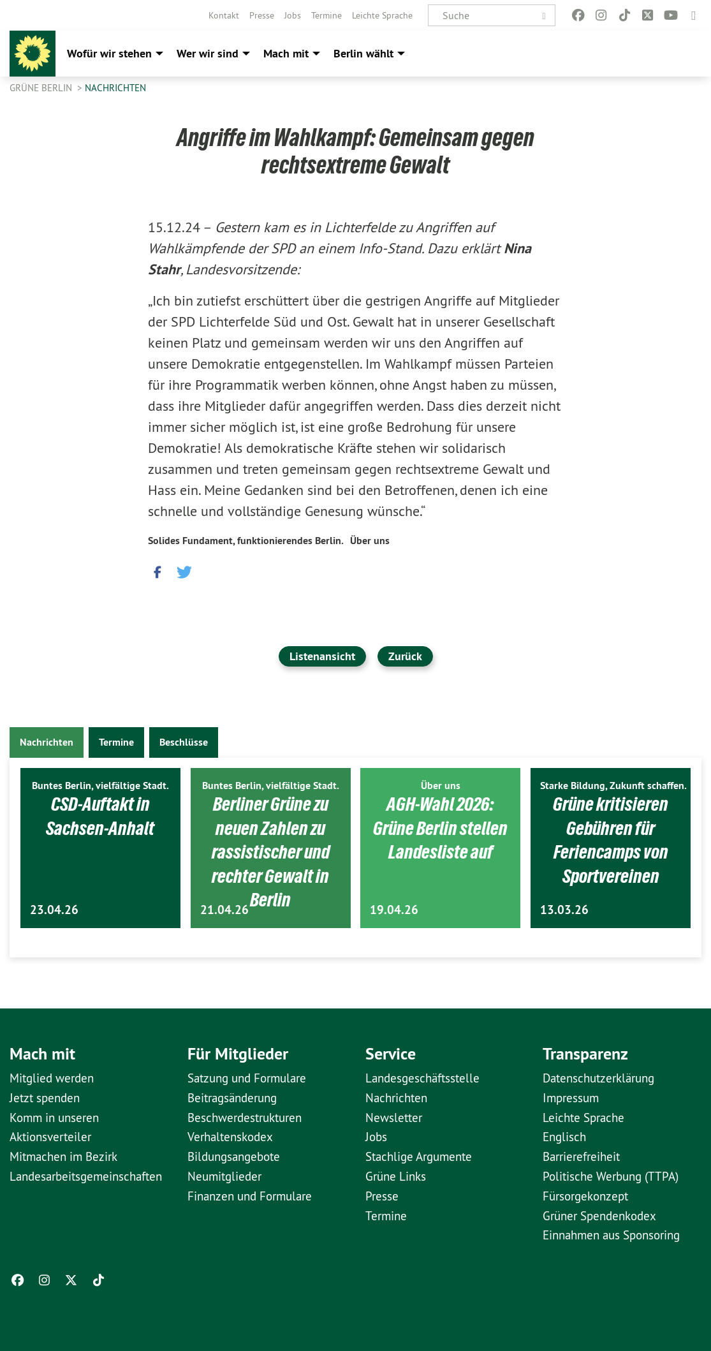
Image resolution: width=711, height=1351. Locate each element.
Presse (261, 15)
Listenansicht (322, 656)
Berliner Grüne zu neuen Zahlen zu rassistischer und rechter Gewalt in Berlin (270, 851)
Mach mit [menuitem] (286, 53)
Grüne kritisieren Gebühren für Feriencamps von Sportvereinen (611, 839)
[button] (157, 569)
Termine (326, 15)
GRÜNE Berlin (42, 88)
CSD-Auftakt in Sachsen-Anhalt (100, 815)
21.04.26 (224, 910)
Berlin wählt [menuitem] (363, 53)
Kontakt (224, 15)
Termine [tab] (116, 742)
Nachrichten (115, 88)
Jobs (292, 15)
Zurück (405, 656)
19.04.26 (394, 910)
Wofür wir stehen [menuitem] (109, 53)
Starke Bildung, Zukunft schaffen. (613, 785)
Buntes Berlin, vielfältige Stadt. (100, 785)
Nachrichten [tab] (46, 742)
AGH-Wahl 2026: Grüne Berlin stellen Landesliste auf (440, 827)
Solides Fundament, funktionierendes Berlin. (246, 540)
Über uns (370, 540)
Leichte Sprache (382, 15)
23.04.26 (54, 910)
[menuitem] (224, 15)
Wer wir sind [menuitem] (207, 53)
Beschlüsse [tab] (183, 742)
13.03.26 (564, 910)
